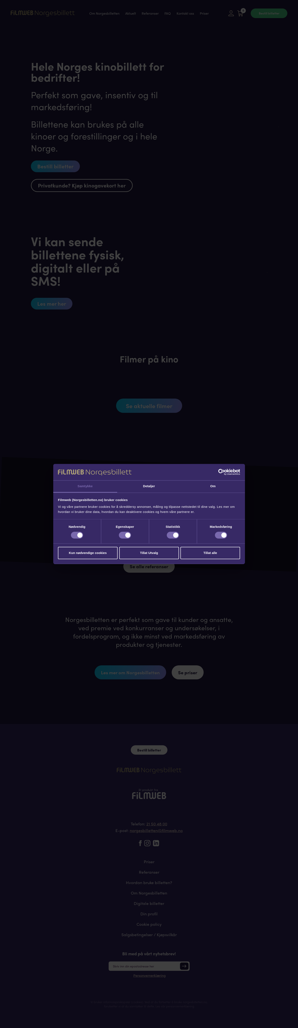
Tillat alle (210, 553)
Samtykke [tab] (85, 486)
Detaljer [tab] (149, 486)
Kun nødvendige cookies (88, 553)
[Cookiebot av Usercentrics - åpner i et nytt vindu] (221, 472)
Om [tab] (213, 486)
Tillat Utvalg (149, 553)
